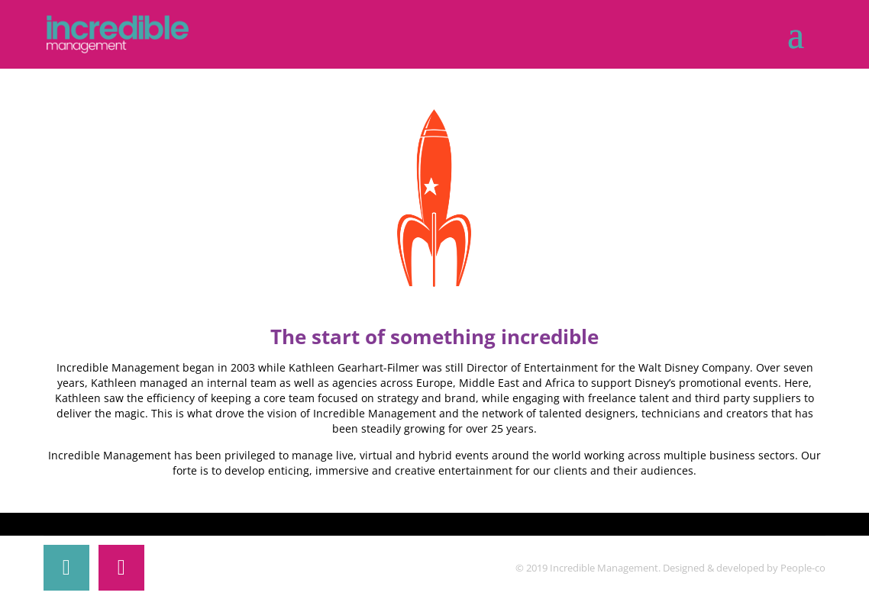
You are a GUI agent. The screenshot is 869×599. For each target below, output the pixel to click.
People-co (802, 568)
